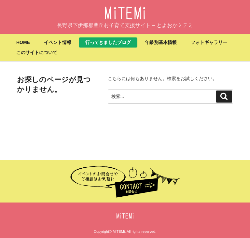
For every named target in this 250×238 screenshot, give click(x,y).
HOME (23, 42)
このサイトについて (36, 52)
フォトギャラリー (209, 42)
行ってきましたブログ (108, 42)
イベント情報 (57, 42)
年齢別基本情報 (161, 42)
